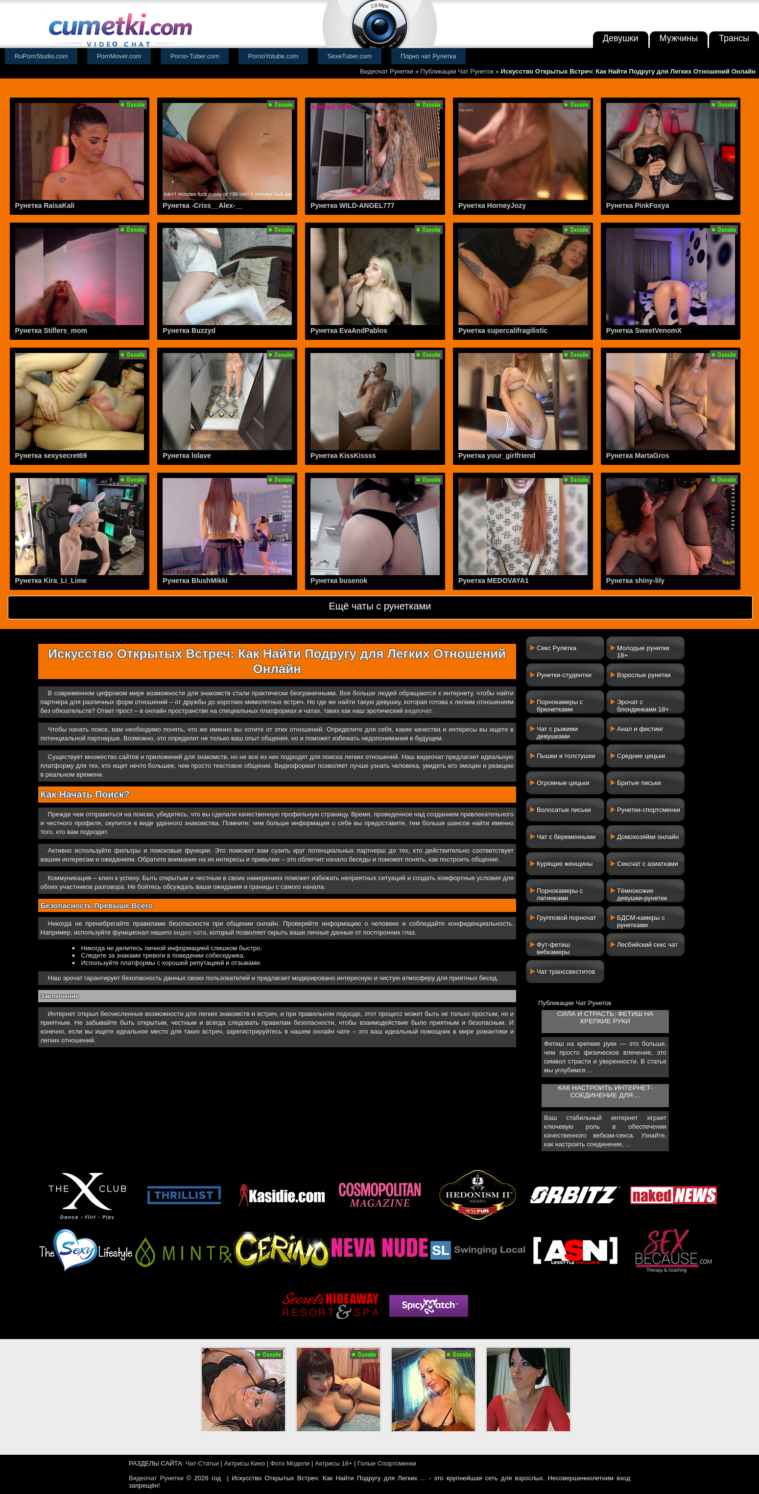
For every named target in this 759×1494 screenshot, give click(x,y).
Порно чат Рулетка (428, 56)
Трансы (734, 38)
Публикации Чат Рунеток (457, 71)
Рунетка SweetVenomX (644, 330)
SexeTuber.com (350, 56)
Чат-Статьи (202, 1463)
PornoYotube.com (273, 56)
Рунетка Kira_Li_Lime (51, 580)
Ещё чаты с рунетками (380, 606)
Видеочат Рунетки (386, 71)
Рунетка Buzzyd (189, 330)
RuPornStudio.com (41, 56)
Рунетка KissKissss (343, 455)
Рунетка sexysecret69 (51, 455)
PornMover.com (119, 56)
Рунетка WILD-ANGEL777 (352, 205)
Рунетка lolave (187, 455)
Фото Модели (290, 1463)
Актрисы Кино (244, 1463)
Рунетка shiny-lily (635, 580)
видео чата (189, 932)
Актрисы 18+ (333, 1463)
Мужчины (679, 38)
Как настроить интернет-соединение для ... (605, 1091)
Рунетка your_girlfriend (497, 455)
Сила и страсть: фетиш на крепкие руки (605, 1017)
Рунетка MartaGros (637, 455)
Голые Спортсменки (386, 1463)
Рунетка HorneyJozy (492, 205)
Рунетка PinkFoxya (637, 205)
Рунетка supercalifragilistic (502, 330)
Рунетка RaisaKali (45, 205)
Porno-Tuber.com (194, 56)
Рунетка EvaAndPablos (348, 330)
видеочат (417, 710)
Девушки (621, 38)
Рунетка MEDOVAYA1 (493, 580)
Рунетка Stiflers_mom (51, 330)
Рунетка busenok (338, 580)
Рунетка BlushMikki (195, 580)
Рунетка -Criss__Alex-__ (203, 205)
